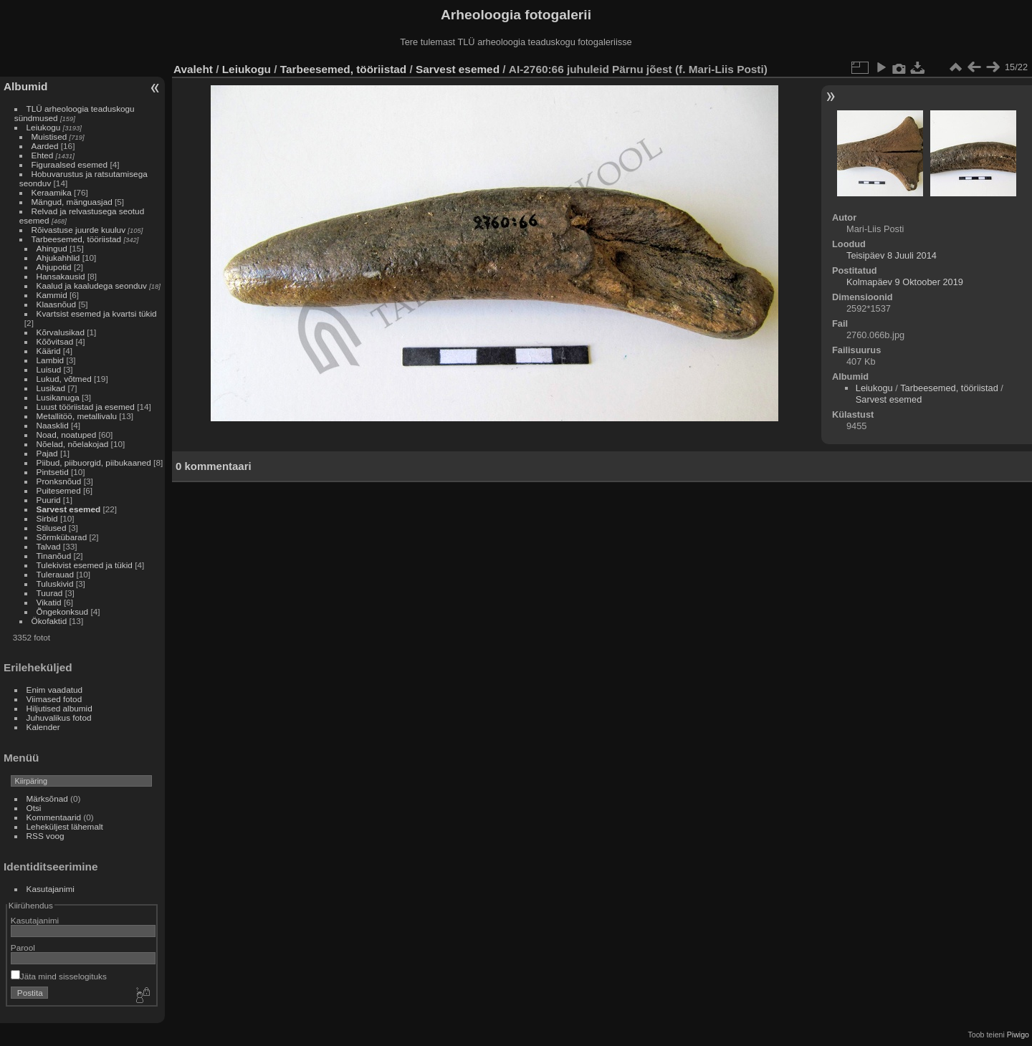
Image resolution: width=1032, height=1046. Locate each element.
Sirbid (47, 518)
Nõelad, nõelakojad (73, 443)
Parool (23, 947)
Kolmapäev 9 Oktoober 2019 (904, 282)
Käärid (49, 350)
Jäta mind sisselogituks (59, 976)
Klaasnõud (57, 304)
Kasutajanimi (51, 888)
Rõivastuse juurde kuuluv (78, 229)
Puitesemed (59, 490)
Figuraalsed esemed (70, 164)
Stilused (52, 527)
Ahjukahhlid (58, 257)
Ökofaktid (49, 620)
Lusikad (51, 388)
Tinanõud (54, 555)
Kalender (43, 726)
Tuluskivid (55, 583)
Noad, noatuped (67, 434)
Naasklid (53, 425)
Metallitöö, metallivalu (77, 416)
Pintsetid (53, 471)
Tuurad (50, 593)
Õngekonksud (63, 611)
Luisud (49, 369)
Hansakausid (61, 276)
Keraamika (52, 192)
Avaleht (193, 69)
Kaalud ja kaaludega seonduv (92, 285)
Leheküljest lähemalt (65, 826)
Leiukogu (44, 127)
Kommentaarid (54, 817)
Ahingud (52, 248)
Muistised (49, 136)
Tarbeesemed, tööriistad (77, 239)
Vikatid (49, 602)
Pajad (47, 453)
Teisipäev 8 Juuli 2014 (891, 255)
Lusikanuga (58, 397)
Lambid (50, 360)
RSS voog (45, 835)
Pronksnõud (59, 481)
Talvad (49, 546)
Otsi (34, 807)
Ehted (43, 155)
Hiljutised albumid (59, 708)
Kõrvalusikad (61, 332)
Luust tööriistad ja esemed (86, 406)
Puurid (49, 499)
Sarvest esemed (69, 509)
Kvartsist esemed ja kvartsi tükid (97, 313)
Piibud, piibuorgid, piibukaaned (94, 462)
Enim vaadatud (55, 689)
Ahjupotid (54, 267)
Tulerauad (56, 574)
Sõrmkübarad (62, 537)
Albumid (25, 86)
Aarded (45, 145)
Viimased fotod (54, 699)
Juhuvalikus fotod (59, 717)
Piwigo (1018, 1034)
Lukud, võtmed (64, 378)
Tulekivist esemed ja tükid (85, 565)
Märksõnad (47, 798)
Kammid (52, 294)
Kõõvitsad (55, 341)
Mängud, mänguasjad (72, 201)
